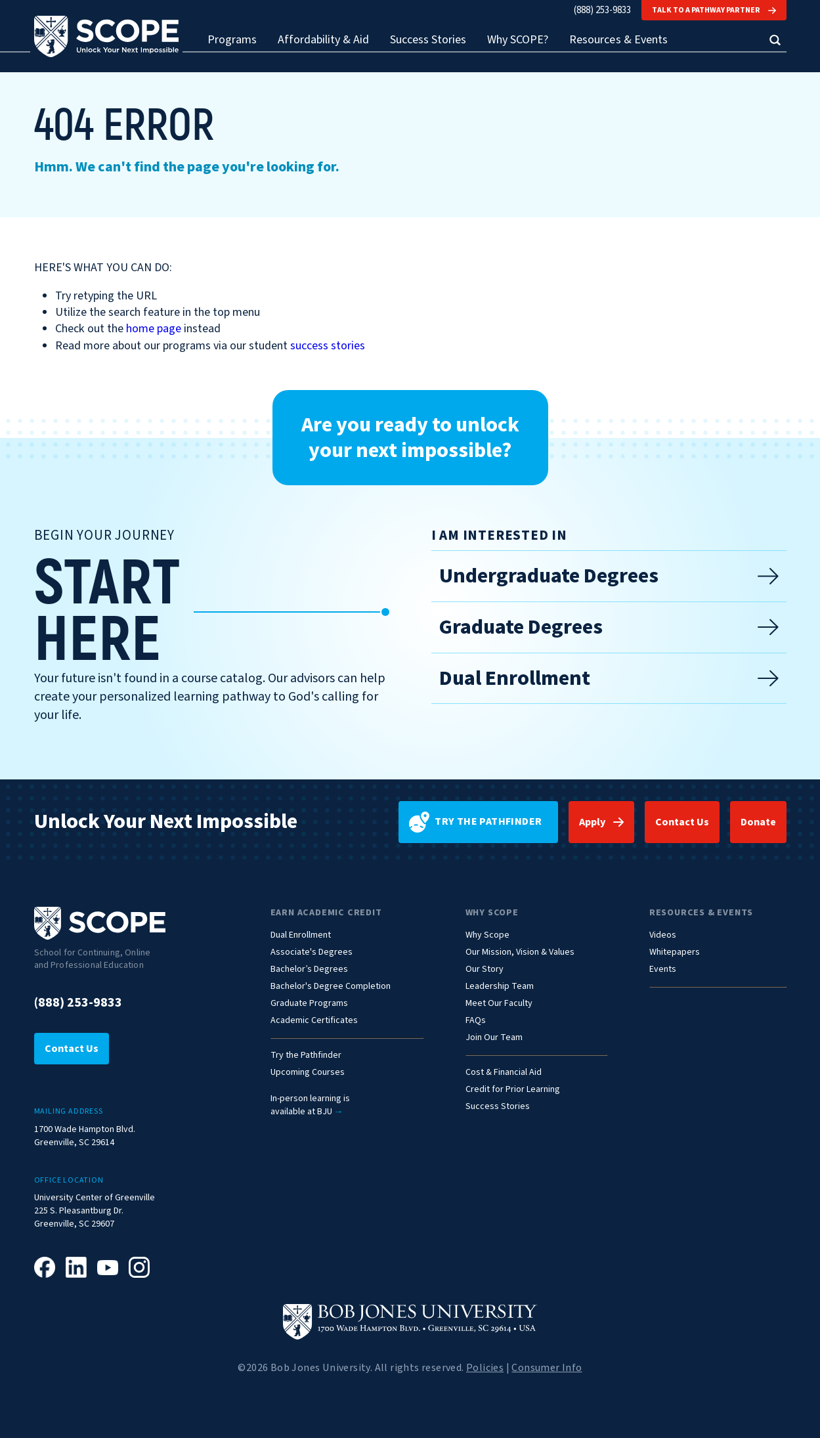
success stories (327, 346)
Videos (662, 935)
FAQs (475, 1020)
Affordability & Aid (323, 40)
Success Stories (428, 40)
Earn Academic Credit (326, 913)
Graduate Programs (309, 1003)
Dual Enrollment (609, 678)
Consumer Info (546, 1368)
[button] (775, 40)
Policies (485, 1368)
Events (662, 969)
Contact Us (682, 822)
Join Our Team (494, 1038)
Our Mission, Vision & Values (519, 952)
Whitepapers (674, 952)
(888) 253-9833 (602, 10)
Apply (592, 822)
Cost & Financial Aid (503, 1072)
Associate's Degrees (311, 952)
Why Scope (492, 913)
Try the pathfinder (475, 822)
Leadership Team (499, 986)
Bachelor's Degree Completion (330, 986)
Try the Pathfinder (305, 1055)
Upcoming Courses (307, 1072)
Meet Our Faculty (498, 1003)
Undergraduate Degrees (609, 576)
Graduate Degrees (609, 627)
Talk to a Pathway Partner (713, 10)
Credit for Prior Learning (512, 1089)
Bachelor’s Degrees (309, 969)
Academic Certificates (314, 1020)
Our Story (484, 969)
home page (153, 328)
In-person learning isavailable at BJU (310, 1105)
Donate (758, 822)
